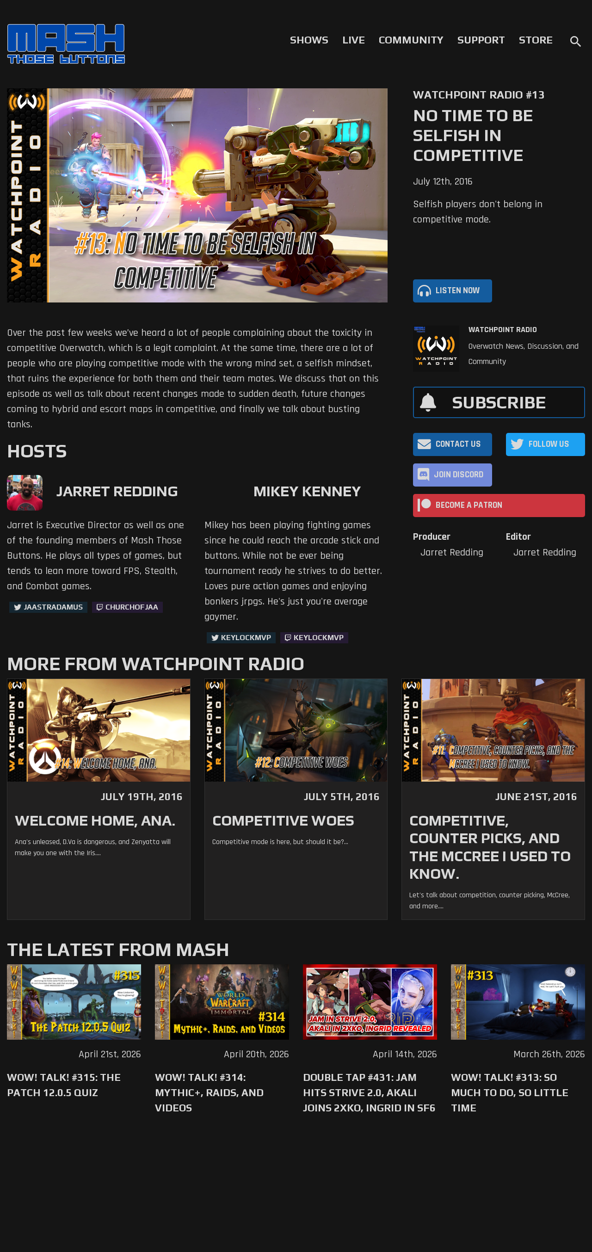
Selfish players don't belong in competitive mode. (478, 212)
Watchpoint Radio (503, 330)
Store (536, 40)
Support (481, 40)
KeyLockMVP (246, 637)
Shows (309, 40)
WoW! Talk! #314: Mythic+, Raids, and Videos (209, 1092)
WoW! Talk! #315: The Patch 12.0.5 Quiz (64, 1084)
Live (353, 40)
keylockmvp (319, 637)
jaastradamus (53, 607)
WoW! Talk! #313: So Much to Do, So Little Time (509, 1092)
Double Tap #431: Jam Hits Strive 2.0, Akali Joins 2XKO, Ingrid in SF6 (369, 1092)
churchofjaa (131, 607)
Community (411, 40)
